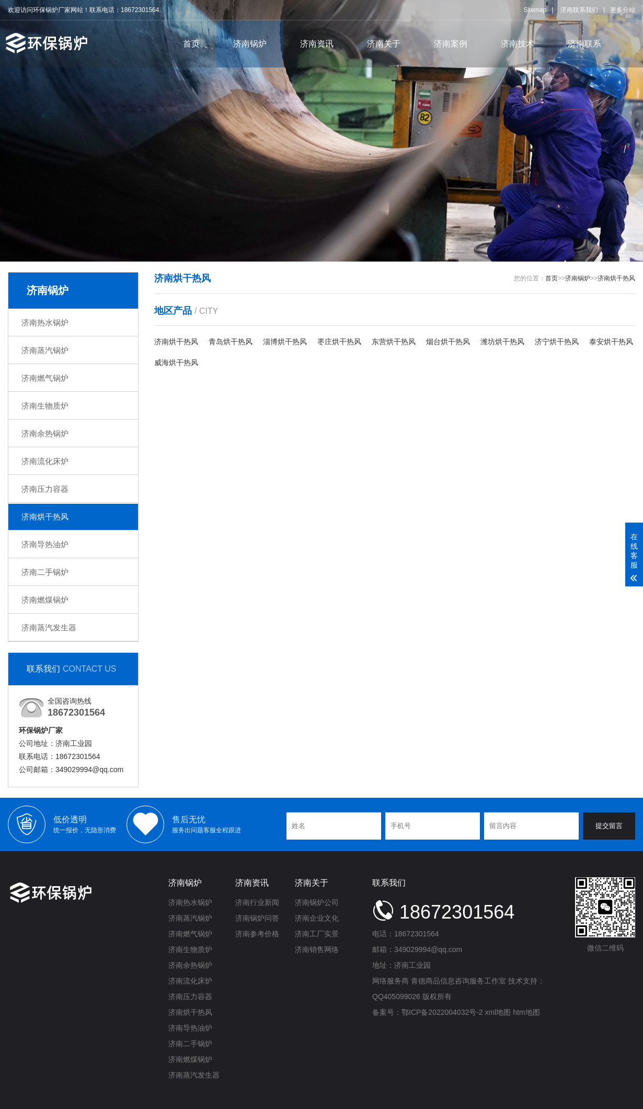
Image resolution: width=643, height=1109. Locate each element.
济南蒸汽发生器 (48, 627)
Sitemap (534, 10)
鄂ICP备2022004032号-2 (442, 1012)
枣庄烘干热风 (339, 341)
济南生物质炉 (44, 405)
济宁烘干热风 (557, 341)
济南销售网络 (317, 949)
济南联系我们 (579, 10)
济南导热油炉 (44, 544)
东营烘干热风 (394, 341)
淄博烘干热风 (285, 341)
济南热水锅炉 (44, 322)
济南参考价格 (257, 934)
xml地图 (498, 1012)
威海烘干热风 (176, 362)
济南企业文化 (317, 918)
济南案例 (450, 43)
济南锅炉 (250, 43)
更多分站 (622, 10)
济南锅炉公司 (317, 902)
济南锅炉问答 (257, 918)
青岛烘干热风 (230, 341)
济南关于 (383, 43)
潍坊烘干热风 (502, 341)
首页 (191, 43)
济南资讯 (317, 43)
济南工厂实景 (317, 934)
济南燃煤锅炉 (44, 599)
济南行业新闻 (257, 902)
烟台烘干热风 (448, 341)
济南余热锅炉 (44, 433)
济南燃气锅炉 (44, 378)
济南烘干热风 (44, 516)
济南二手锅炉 (44, 572)
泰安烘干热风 (611, 341)
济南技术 (517, 43)
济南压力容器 (44, 488)
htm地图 (526, 1012)
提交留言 (609, 826)
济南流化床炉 (44, 461)
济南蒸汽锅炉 (44, 350)
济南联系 (584, 43)
